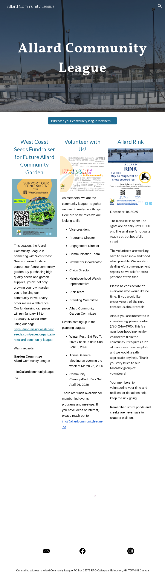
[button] (160, 6)
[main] (82, 56)
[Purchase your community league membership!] (82, 121)
